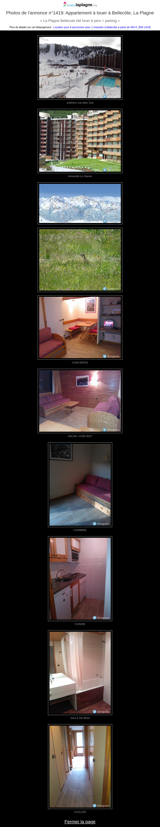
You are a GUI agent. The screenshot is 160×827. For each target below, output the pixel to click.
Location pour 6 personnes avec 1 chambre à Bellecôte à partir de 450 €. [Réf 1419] (102, 27)
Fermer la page (80, 821)
